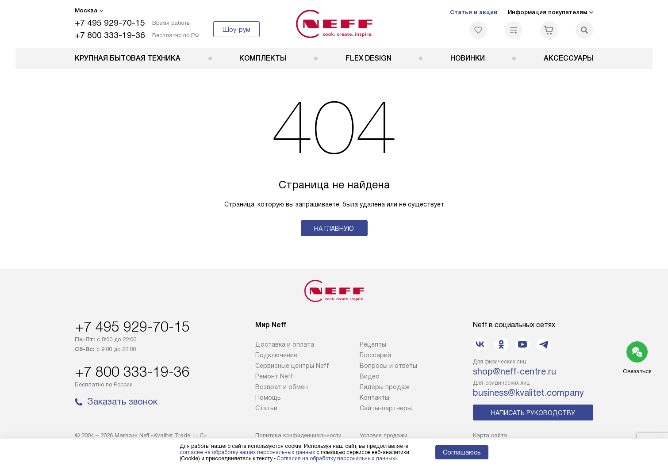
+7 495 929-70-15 (110, 22)
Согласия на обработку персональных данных (335, 458)
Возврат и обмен (281, 386)
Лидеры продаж (385, 386)
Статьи (266, 408)
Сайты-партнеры (386, 408)
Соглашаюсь (462, 452)
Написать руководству (533, 412)
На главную (334, 228)
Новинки (467, 58)
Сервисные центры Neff (292, 365)
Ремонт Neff (274, 376)
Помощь (268, 397)
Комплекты (262, 58)
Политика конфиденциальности (298, 435)
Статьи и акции (473, 12)
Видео (370, 376)
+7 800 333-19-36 (110, 35)
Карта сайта (490, 435)
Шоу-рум (236, 29)
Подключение (276, 355)
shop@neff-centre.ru (514, 371)
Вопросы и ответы (388, 365)
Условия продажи (383, 435)
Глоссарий (375, 355)
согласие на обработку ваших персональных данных (247, 452)
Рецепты (373, 344)
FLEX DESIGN (369, 58)
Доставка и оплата (284, 344)
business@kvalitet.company (528, 392)
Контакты (374, 397)
